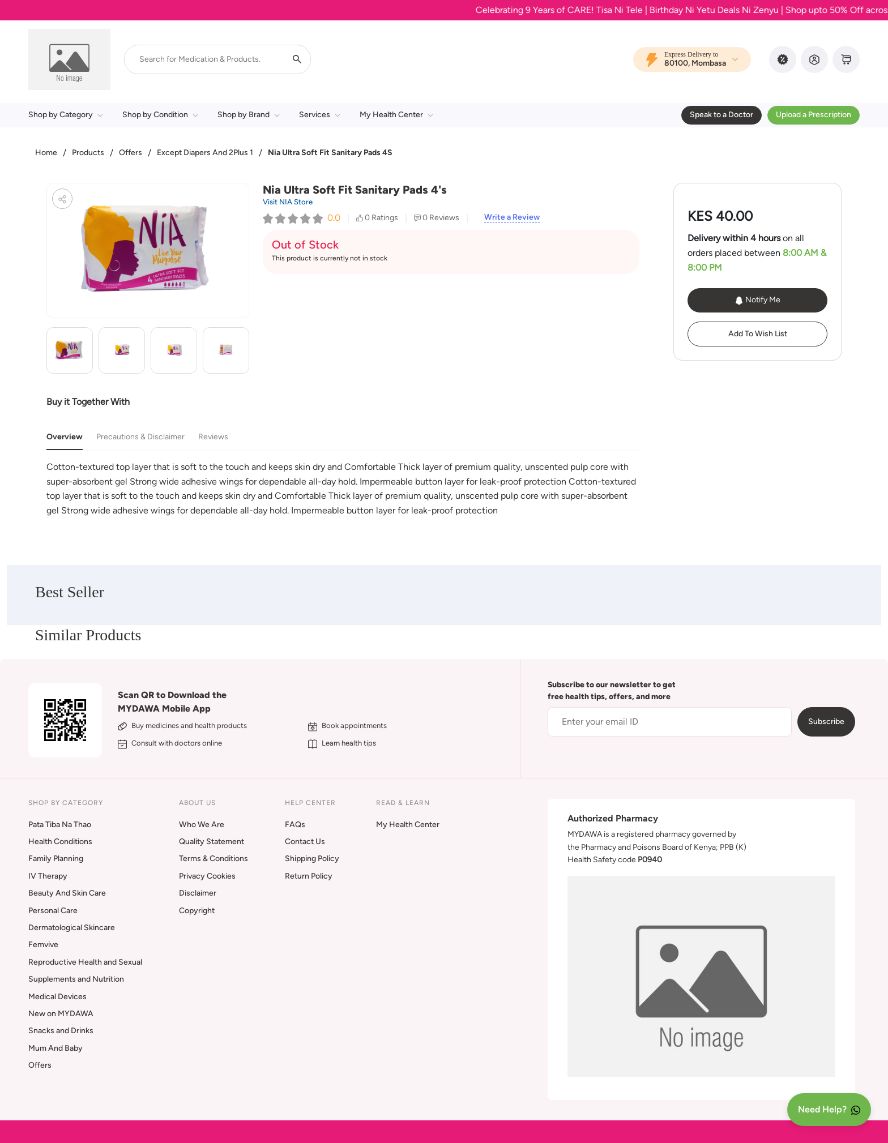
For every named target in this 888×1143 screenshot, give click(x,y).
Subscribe (826, 721)
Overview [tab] (64, 437)
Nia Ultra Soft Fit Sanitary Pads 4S (330, 152)
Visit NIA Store (288, 202)
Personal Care (53, 910)
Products (88, 152)
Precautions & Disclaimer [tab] (140, 437)
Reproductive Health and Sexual (85, 962)
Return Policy (308, 876)
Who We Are (201, 824)
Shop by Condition (160, 114)
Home (46, 152)
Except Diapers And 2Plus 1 (205, 152)
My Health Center (396, 114)
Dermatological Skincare (71, 927)
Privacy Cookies (207, 876)
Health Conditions (60, 841)
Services (319, 114)
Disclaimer (197, 893)
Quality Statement (211, 841)
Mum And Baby (55, 1048)
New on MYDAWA (60, 1013)
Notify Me (757, 300)
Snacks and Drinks (60, 1030)
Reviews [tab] (213, 437)
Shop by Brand (248, 114)
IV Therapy (47, 876)
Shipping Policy (312, 858)
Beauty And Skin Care (67, 893)
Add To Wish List (757, 334)
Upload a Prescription (813, 114)
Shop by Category (65, 114)
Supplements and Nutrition (76, 979)
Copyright (197, 910)
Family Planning (55, 858)
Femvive (43, 944)
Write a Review (512, 217)
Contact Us (305, 841)
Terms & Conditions (213, 858)
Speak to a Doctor (721, 114)
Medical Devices (57, 996)
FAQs (295, 824)
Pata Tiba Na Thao (59, 824)
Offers (130, 152)
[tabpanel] (342, 488)
